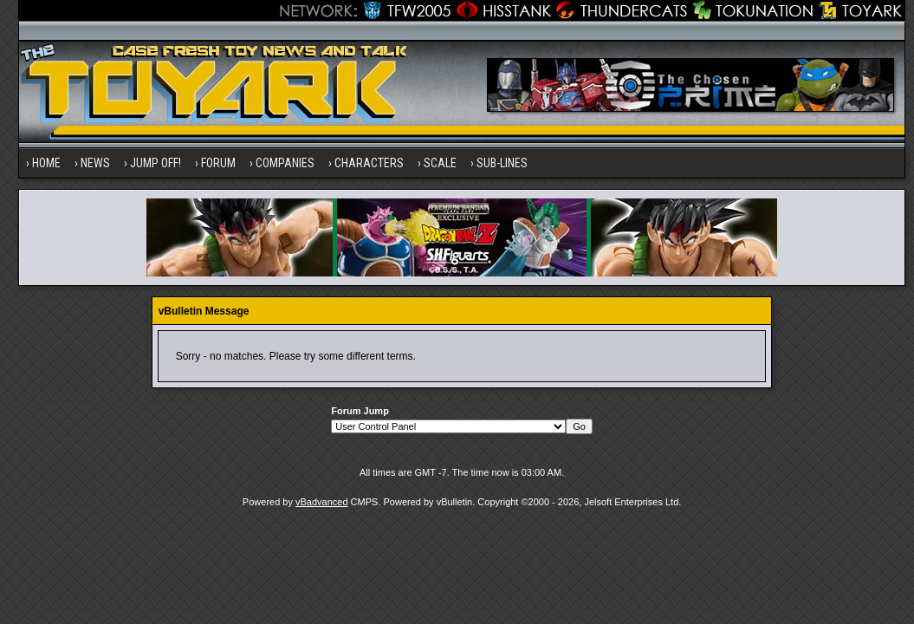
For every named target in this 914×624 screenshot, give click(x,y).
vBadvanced (321, 502)
